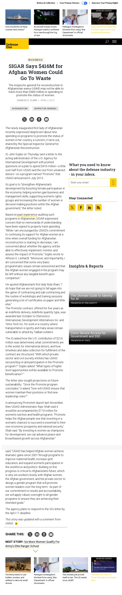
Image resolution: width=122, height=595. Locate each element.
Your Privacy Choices (73, 3)
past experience (27, 217)
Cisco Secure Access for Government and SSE (88, 337)
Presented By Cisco (80, 343)
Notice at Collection (46, 3)
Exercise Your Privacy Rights (105, 3)
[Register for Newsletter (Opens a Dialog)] (113, 185)
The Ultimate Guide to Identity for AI (91, 299)
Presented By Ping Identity (84, 305)
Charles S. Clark (27, 102)
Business (35, 62)
